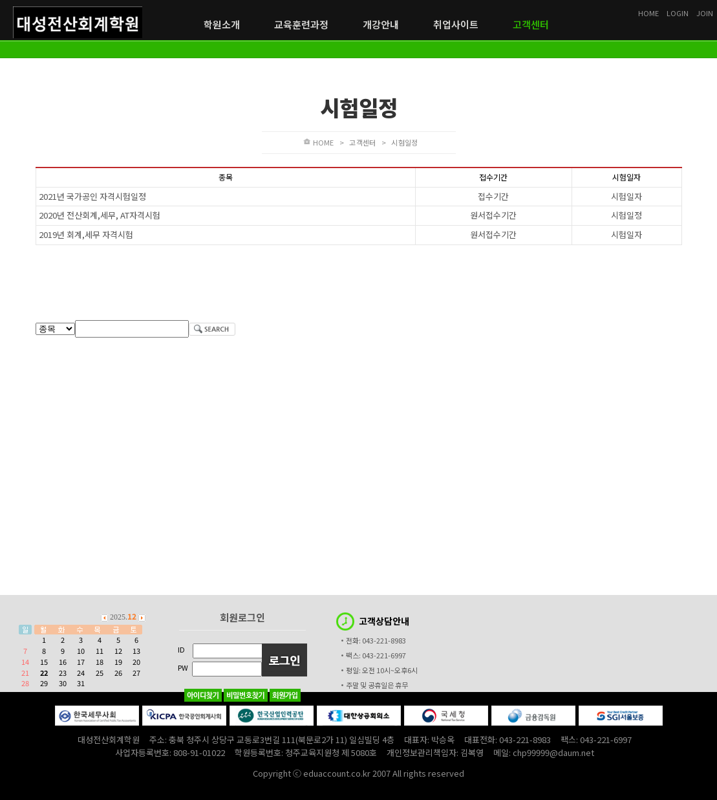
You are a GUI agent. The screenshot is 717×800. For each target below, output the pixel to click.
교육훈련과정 (301, 24)
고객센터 (531, 24)
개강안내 (381, 24)
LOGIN (678, 13)
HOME (323, 142)
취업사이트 (455, 24)
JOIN (704, 13)
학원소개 (222, 24)
